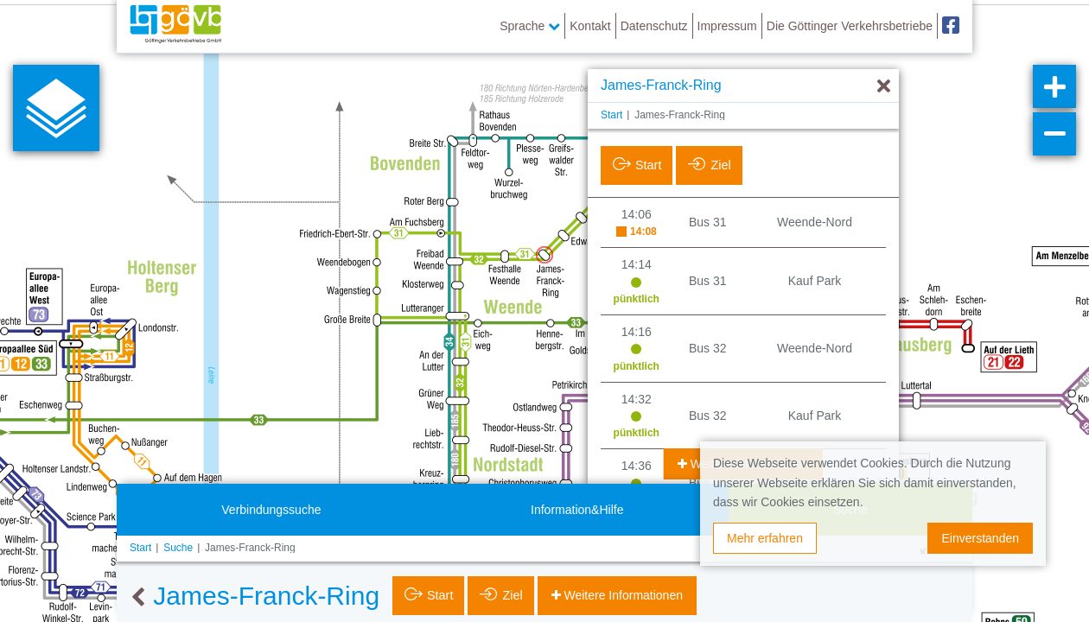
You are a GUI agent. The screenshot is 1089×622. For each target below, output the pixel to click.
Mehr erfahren (765, 538)
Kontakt (590, 26)
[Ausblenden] (883, 86)
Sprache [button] (530, 26)
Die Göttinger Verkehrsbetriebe (850, 26)
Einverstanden (980, 538)
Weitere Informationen (622, 595)
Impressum (727, 26)
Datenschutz (654, 26)
